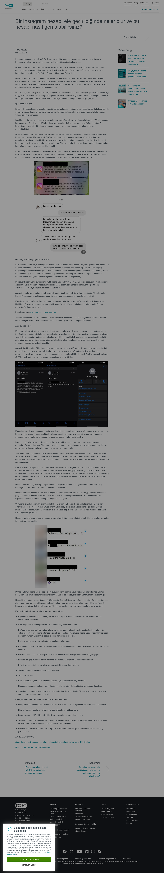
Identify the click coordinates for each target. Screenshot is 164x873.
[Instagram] (93, 853)
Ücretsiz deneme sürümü (59, 834)
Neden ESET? (58, 9)
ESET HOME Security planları (58, 812)
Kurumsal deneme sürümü (85, 828)
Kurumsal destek (107, 814)
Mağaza (144, 3)
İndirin (43, 9)
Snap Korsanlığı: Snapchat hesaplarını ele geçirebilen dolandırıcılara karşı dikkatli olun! (52, 742)
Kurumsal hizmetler (82, 819)
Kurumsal (45, 4)
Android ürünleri (56, 819)
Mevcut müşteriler (107, 809)
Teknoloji (129, 817)
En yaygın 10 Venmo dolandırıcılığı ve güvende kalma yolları (137, 74)
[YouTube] (79, 853)
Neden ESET (131, 811)
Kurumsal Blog (132, 820)
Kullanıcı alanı (148, 9)
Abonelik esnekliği (56, 822)
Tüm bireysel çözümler (58, 809)
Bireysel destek (106, 811)
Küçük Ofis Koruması (58, 816)
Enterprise (79, 813)
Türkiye (155, 3)
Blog (136, 3)
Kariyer (129, 823)
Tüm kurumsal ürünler (83, 816)
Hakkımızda (127, 3)
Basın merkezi (131, 814)
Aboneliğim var (55, 837)
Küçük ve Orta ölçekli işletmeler (83, 809)
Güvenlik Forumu (107, 817)
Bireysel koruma (28, 9)
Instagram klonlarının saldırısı (43, 312)
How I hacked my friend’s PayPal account (33, 747)
